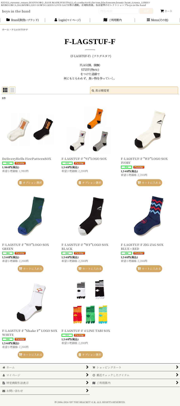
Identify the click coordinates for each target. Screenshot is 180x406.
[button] (157, 20)
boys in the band (16, 11)
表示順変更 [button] (100, 90)
